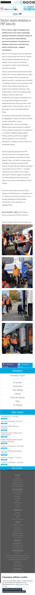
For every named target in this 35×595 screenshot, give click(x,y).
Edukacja (18, 509)
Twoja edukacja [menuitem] (17, 498)
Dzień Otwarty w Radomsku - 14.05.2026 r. (12, 421)
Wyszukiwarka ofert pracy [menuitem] (17, 525)
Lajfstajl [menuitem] (17, 500)
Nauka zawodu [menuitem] (18, 515)
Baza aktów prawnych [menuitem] (17, 566)
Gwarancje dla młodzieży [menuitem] (17, 533)
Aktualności (17, 489)
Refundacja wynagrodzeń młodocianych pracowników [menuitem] (17, 557)
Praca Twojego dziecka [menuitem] (17, 545)
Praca (17, 522)
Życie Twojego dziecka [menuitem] (17, 547)
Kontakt (17, 568)
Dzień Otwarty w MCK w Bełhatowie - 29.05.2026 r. (10, 427)
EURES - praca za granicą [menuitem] (17, 535)
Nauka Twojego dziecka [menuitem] (18, 543)
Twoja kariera (17, 386)
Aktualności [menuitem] (17, 553)
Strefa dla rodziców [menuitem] (18, 503)
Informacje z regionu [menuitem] (17, 492)
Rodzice (17, 540)
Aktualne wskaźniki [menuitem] (18, 537)
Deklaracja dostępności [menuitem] (18, 484)
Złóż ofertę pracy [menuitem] (17, 561)
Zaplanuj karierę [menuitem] (17, 529)
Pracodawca (17, 550)
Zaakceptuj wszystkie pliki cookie (12, 589)
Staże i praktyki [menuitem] (17, 564)
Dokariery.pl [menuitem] (17, 478)
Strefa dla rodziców (17, 397)
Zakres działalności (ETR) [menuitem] (17, 486)
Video (17, 401)
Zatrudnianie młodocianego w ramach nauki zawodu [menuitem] (18, 555)
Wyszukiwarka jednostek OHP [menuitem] (17, 571)
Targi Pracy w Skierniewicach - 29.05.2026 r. (12, 446)
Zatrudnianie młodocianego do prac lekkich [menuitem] (17, 559)
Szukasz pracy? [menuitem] (17, 527)
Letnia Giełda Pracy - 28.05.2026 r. (10, 416)
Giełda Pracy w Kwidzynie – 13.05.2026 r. (11, 458)
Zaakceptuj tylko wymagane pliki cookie (14, 591)
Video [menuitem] (17, 505)
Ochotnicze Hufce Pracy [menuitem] (17, 480)
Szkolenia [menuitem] (18, 517)
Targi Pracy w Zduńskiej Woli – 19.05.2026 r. (12, 462)
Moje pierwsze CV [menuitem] (17, 531)
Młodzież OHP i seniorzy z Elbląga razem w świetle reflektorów (11, 434)
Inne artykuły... (17, 468)
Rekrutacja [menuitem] (17, 513)
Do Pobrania (17, 404)
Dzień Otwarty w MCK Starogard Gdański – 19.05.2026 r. (12, 452)
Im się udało (17, 382)
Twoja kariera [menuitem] (17, 496)
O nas (17, 475)
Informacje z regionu (17, 375)
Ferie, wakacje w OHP (17, 378)
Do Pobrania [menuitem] (17, 507)
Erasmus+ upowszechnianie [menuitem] (17, 519)
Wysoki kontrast (6, 2)
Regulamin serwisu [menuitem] (18, 482)
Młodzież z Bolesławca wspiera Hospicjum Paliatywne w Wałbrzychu (11, 440)
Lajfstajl (18, 393)
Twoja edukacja (17, 389)
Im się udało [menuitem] (17, 494)
